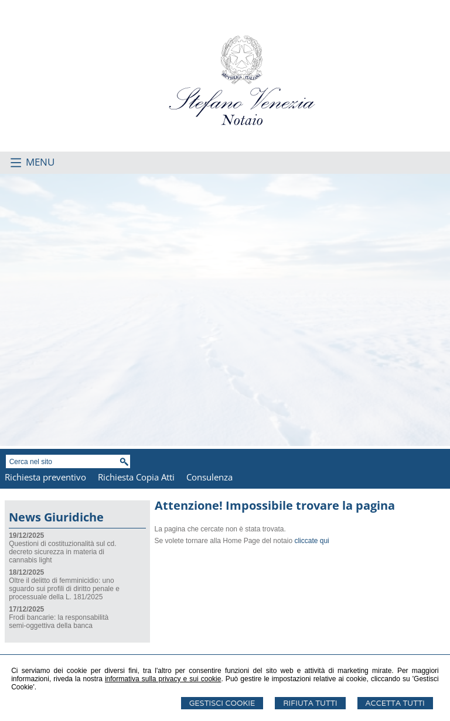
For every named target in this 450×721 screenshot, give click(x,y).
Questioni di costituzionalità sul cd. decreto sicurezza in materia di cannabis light (62, 552)
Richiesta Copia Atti (136, 477)
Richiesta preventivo (45, 477)
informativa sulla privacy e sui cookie (163, 679)
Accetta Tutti (395, 703)
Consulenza (209, 477)
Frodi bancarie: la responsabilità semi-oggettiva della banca (58, 621)
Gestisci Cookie (222, 703)
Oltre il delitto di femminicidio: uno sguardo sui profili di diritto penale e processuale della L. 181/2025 (64, 588)
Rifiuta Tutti (310, 703)
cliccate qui (311, 541)
